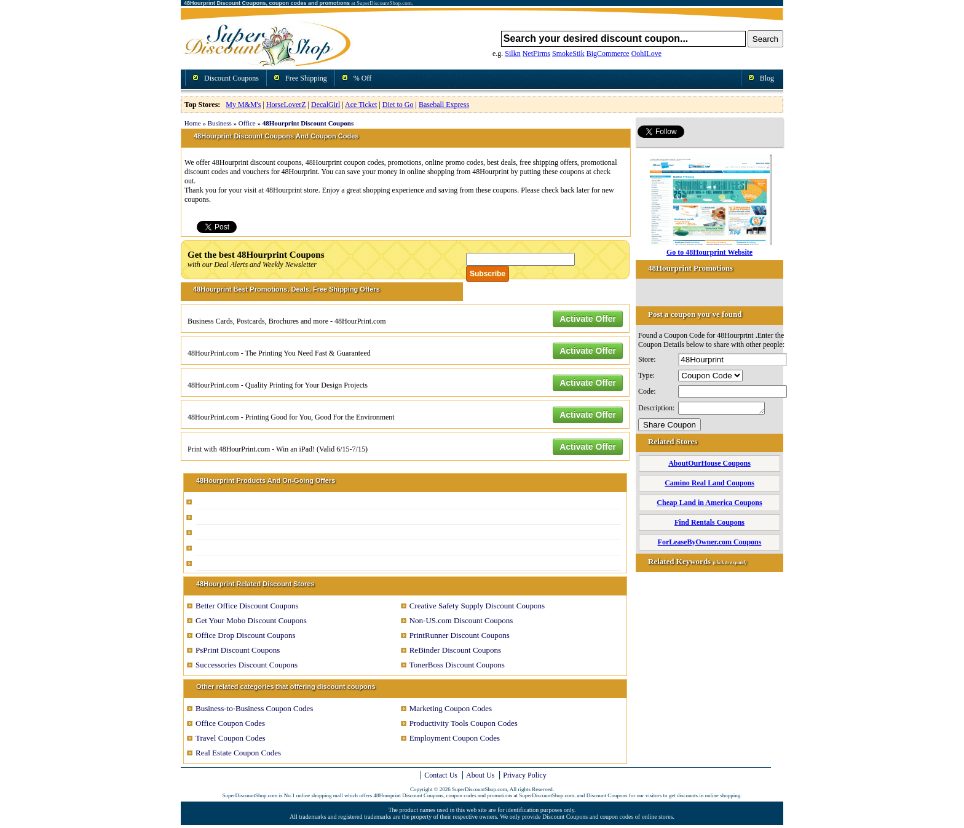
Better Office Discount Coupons (247, 605)
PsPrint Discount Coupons (238, 650)
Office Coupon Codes (230, 723)
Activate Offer (587, 319)
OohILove (646, 53)
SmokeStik (568, 53)
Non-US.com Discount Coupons (461, 620)
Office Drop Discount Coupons (246, 635)
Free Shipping (306, 78)
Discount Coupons (231, 78)
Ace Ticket (361, 104)
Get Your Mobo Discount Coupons (251, 620)
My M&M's (243, 104)
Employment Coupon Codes (454, 737)
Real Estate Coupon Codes (238, 752)
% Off (362, 78)
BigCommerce (608, 53)
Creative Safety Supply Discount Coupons (477, 605)
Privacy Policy (524, 775)
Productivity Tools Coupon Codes (463, 723)
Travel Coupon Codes (231, 737)
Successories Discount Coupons (247, 664)
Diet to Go (398, 104)
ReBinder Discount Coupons (455, 650)
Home (192, 123)
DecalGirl (325, 104)
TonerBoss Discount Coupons (457, 664)
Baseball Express (444, 104)
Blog (767, 78)
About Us (480, 775)
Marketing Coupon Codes (450, 708)
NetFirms (536, 53)
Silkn (512, 53)
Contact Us (440, 775)
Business (220, 123)
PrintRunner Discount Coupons (459, 635)
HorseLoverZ (286, 104)
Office (247, 123)
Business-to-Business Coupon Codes (254, 708)
